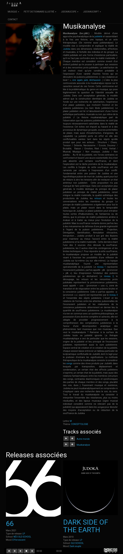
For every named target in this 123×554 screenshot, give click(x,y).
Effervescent (18, 540)
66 (10, 523)
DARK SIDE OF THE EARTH (85, 526)
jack (85, 80)
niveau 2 (109, 276)
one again (77, 80)
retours (98, 198)
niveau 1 (101, 267)
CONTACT (13, 19)
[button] (66, 438)
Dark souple (75, 546)
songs (69, 363)
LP (24, 533)
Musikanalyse (83, 445)
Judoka (66, 49)
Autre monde (83, 439)
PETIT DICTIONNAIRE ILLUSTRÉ (40, 11)
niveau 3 (113, 295)
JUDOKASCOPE (69, 11)
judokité (98, 36)
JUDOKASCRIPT (92, 11)
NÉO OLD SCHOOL (22, 536)
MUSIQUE (13, 11)
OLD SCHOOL (77, 543)
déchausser (95, 80)
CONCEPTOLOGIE (79, 424)
